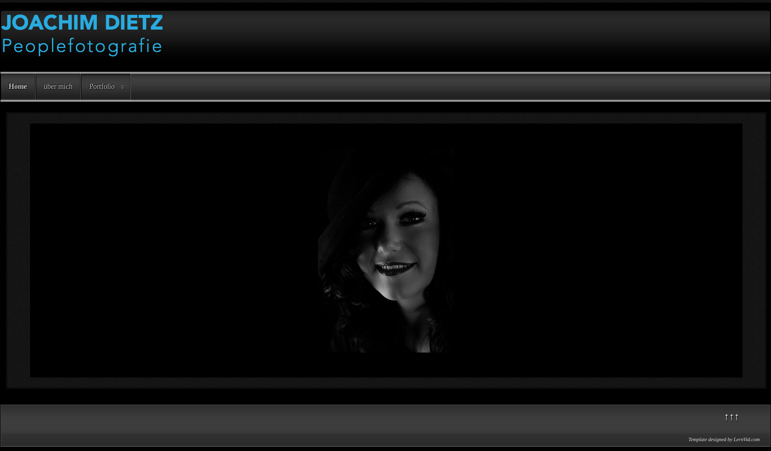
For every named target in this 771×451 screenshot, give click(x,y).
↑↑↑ (731, 416)
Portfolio (102, 86)
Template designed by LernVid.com (724, 439)
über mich (58, 86)
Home (18, 86)
